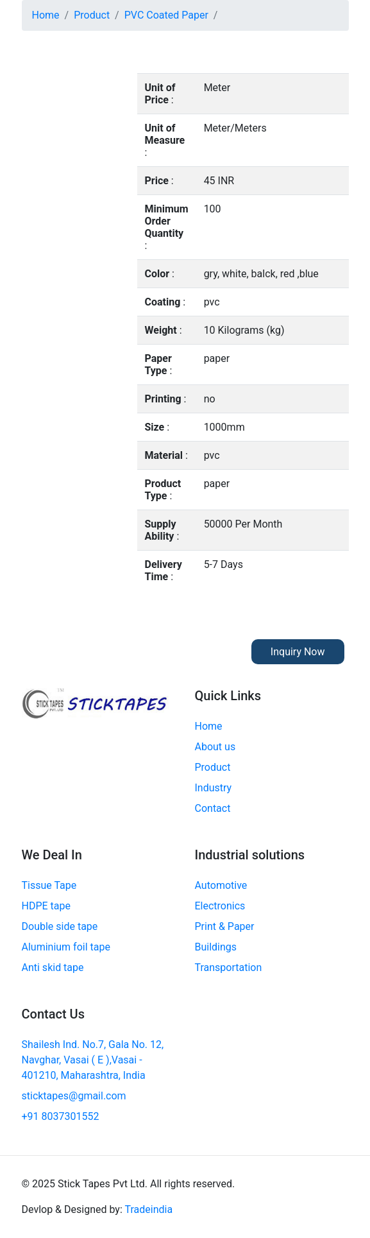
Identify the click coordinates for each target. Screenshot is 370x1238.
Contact (213, 808)
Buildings (216, 947)
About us (215, 747)
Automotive (221, 885)
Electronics (220, 906)
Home (46, 15)
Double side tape (60, 926)
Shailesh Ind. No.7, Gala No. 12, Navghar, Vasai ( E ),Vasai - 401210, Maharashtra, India (93, 1059)
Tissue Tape (49, 885)
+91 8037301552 (60, 1116)
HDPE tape (46, 906)
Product (92, 15)
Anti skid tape (53, 967)
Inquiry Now (298, 652)
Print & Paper (225, 926)
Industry (213, 788)
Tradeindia (148, 1209)
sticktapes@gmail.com (74, 1096)
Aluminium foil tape (66, 947)
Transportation (228, 967)
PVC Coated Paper (166, 15)
